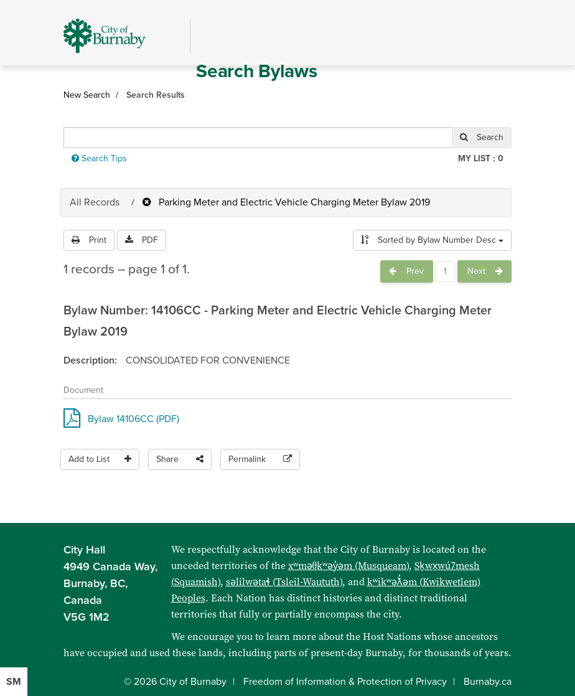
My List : (480, 158)
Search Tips (99, 158)
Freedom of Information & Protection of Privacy (345, 681)
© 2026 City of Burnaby (175, 681)
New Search (86, 95)
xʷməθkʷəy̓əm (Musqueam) (348, 565)
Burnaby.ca (488, 681)
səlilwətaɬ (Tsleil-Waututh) (284, 581)
